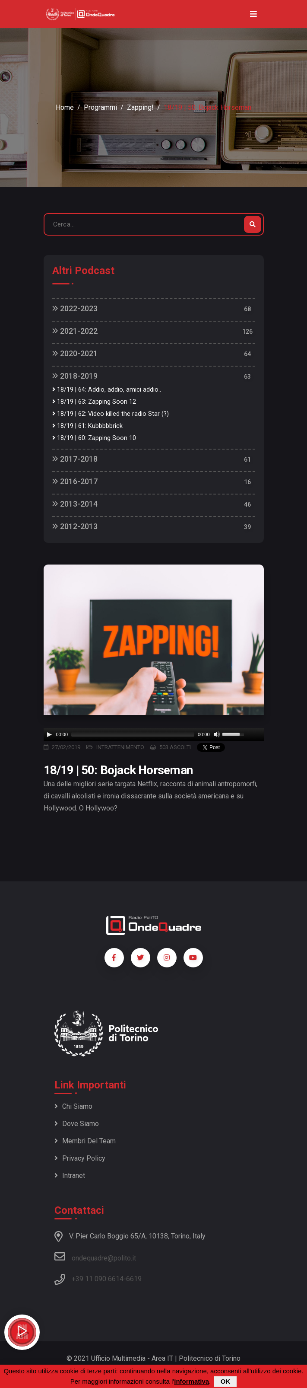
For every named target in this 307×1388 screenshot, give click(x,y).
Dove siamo (76, 1124)
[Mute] (216, 734)
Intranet (69, 1175)
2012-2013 (75, 526)
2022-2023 (75, 308)
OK (226, 1381)
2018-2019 (75, 375)
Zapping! (140, 107)
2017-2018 (75, 458)
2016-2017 (75, 481)
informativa (191, 1381)
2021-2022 (75, 330)
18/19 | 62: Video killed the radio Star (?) (110, 414)
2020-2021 (75, 353)
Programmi (100, 107)
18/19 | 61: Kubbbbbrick (87, 426)
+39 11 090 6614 (97, 1279)
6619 (134, 1279)
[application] (154, 734)
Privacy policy (79, 1158)
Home (65, 107)
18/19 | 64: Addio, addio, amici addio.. (106, 389)
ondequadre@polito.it (95, 1256)
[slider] (132, 734)
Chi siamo (73, 1106)
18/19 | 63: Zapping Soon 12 (94, 401)
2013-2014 (75, 503)
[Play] (49, 734)
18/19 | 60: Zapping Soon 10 (94, 438)
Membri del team (85, 1141)
